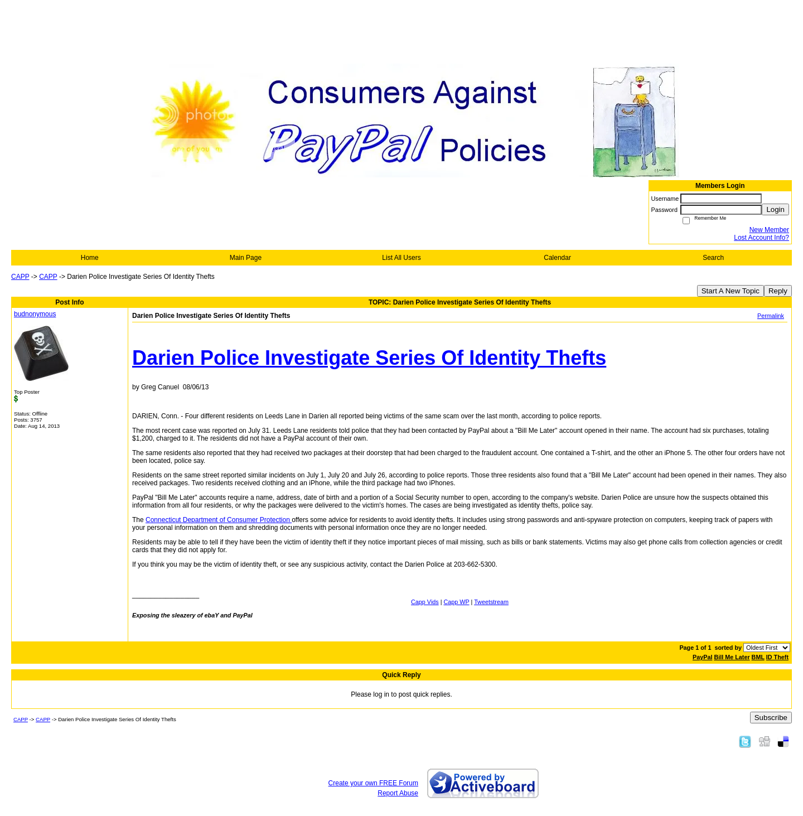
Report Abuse (398, 793)
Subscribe (770, 717)
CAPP (20, 277)
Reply (777, 291)
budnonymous (35, 314)
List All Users (401, 258)
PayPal (702, 657)
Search (713, 258)
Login (775, 209)
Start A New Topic (731, 291)
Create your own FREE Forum (373, 783)
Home (90, 258)
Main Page (246, 258)
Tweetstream (491, 601)
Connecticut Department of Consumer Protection (219, 520)
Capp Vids (425, 601)
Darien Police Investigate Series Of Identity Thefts (369, 357)
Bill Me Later (731, 657)
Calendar (557, 258)
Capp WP (457, 601)
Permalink (770, 315)
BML (758, 657)
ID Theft (777, 657)
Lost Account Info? (761, 238)
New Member (769, 230)
